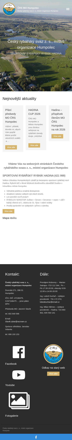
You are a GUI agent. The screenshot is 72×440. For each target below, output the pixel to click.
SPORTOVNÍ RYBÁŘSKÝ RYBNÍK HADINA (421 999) (34, 175)
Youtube (10, 385)
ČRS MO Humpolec (28, 8)
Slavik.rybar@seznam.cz (16, 321)
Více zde (11, 147)
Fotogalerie (11, 415)
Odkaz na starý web (53, 367)
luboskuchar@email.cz (50, 302)
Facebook (11, 363)
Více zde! (53, 374)
